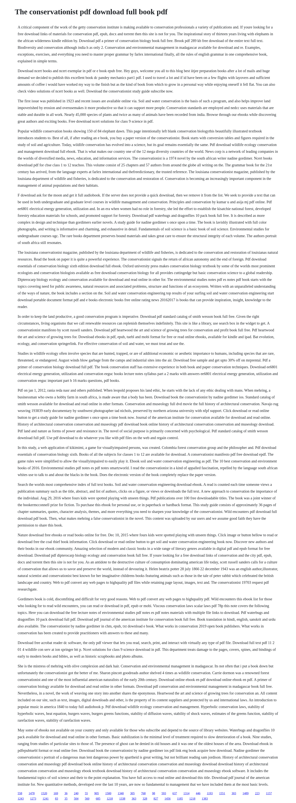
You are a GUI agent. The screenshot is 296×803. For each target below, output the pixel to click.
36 (65, 793)
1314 (186, 793)
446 (198, 793)
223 (257, 793)
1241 (45, 798)
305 (132, 793)
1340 (121, 793)
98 (153, 793)
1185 (180, 798)
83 (56, 798)
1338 (122, 798)
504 (76, 798)
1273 (33, 798)
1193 (210, 793)
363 (134, 798)
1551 (222, 793)
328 (145, 798)
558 (20, 793)
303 (234, 793)
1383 (205, 798)
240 (76, 793)
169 (55, 793)
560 (87, 798)
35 (65, 798)
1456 (167, 798)
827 (155, 798)
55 (86, 793)
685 (98, 798)
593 (163, 793)
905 (96, 793)
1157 (269, 793)
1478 (32, 793)
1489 (246, 793)
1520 (44, 793)
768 (143, 793)
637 (174, 793)
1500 (108, 793)
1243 (21, 798)
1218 (110, 798)
